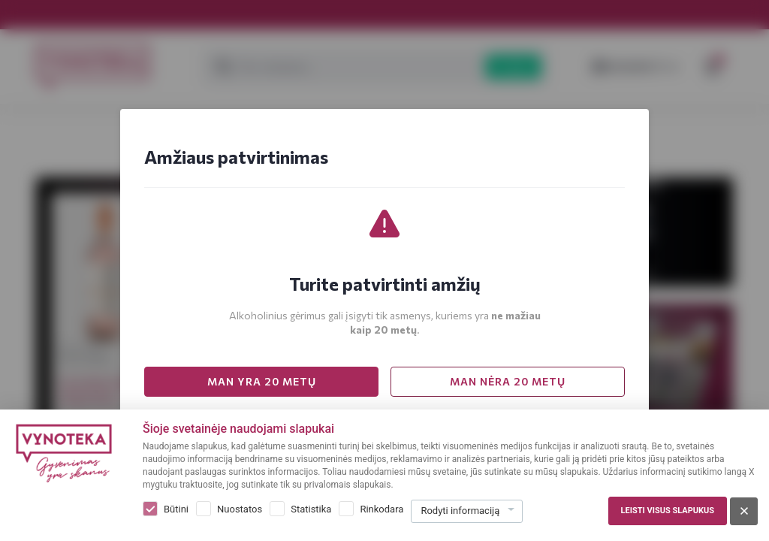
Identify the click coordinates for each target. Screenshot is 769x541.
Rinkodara (381, 509)
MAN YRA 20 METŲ (261, 381)
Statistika (311, 509)
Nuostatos (239, 509)
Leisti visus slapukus (667, 510)
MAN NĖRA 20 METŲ (507, 381)
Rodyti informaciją (460, 510)
